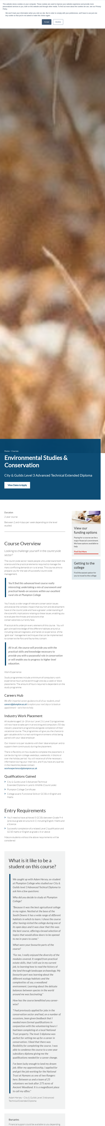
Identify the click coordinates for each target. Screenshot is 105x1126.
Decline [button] (58, 22)
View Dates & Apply (17, 486)
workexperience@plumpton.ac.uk (20, 762)
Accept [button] (46, 22)
